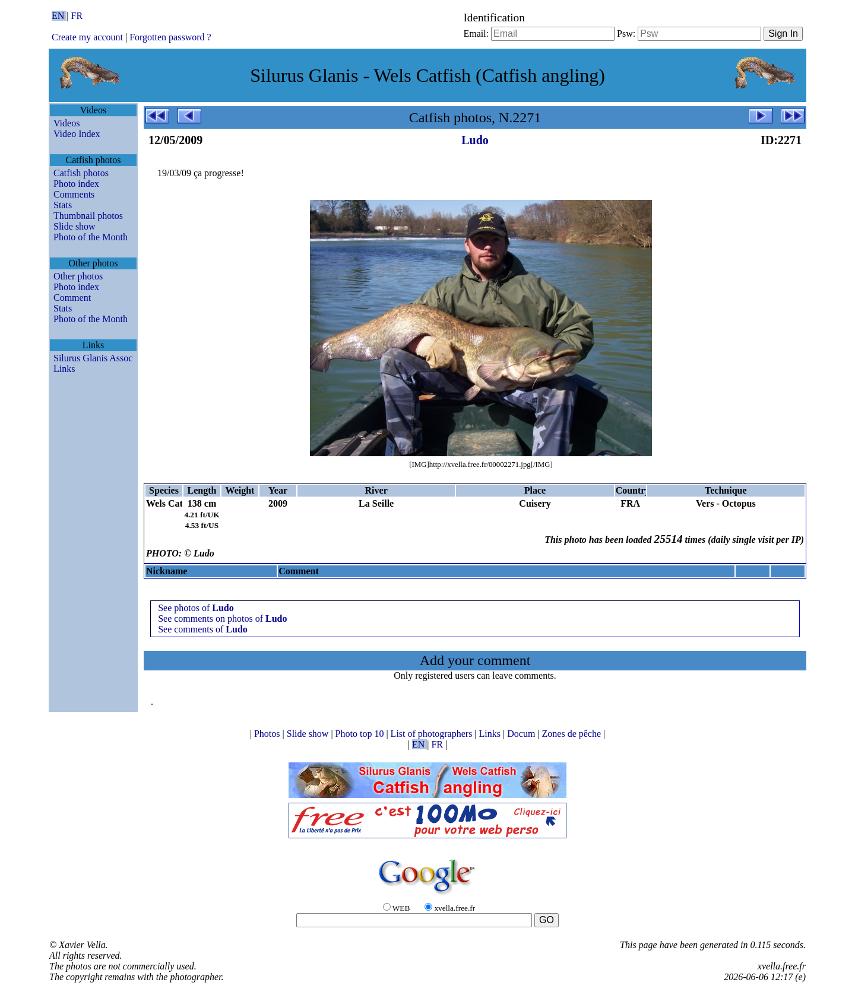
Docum (522, 734)
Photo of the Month (90, 237)
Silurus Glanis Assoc (92, 358)
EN (59, 16)
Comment (72, 297)
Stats (62, 205)
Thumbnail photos (88, 216)
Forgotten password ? (170, 37)
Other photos (78, 276)
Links (64, 369)
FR (77, 16)
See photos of (196, 608)
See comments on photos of (222, 618)
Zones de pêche (573, 734)
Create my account (87, 37)
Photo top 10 (361, 734)
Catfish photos (81, 173)
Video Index (76, 134)
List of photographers (433, 734)
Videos (66, 123)
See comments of (203, 629)
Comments (73, 194)
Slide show (74, 226)
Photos (268, 734)
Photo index (76, 184)
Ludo (475, 140)
